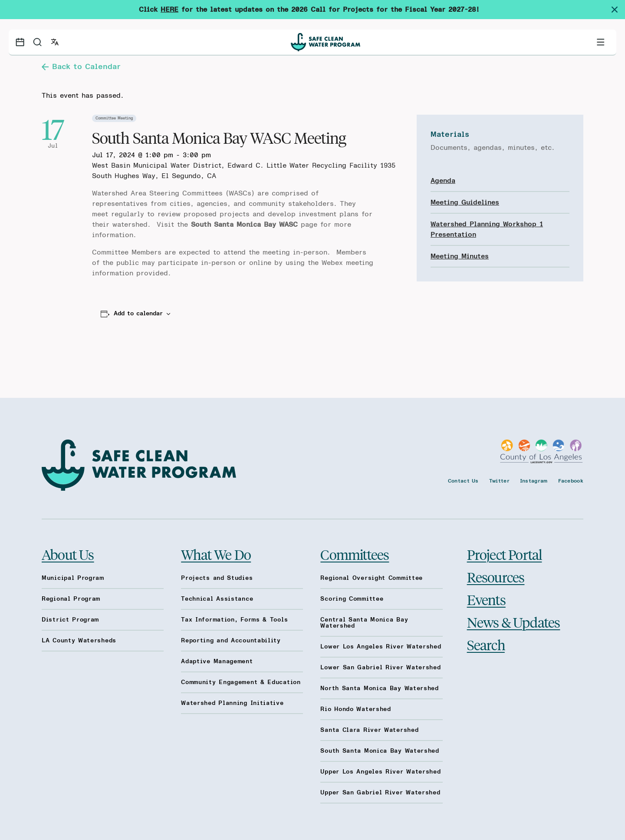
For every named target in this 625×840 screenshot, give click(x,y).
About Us (68, 554)
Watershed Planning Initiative (232, 703)
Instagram (534, 480)
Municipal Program (73, 578)
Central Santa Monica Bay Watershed (364, 623)
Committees (354, 554)
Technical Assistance (217, 599)
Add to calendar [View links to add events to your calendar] (138, 314)
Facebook (570, 480)
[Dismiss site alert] (618, 9)
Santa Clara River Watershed (369, 730)
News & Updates (513, 622)
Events (486, 599)
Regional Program (71, 599)
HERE (169, 9)
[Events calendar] (20, 42)
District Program (70, 620)
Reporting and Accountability (231, 641)
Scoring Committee (351, 599)
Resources (496, 577)
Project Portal (504, 554)
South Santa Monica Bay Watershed (379, 751)
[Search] (37, 42)
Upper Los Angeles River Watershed (380, 772)
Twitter (499, 480)
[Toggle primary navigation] (600, 42)
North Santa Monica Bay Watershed (379, 688)
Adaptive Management (217, 661)
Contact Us (463, 480)
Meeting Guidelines (465, 202)
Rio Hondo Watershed (355, 709)
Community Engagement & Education (240, 682)
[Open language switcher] (54, 42)
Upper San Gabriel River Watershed (380, 793)
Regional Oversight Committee (371, 578)
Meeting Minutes (460, 256)
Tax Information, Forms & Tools (234, 620)
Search (486, 644)
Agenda (443, 180)
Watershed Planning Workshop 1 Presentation (487, 229)
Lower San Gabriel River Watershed (380, 668)
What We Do (216, 554)
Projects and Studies (217, 578)
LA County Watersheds (79, 641)
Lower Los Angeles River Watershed (380, 647)
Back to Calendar (81, 67)
